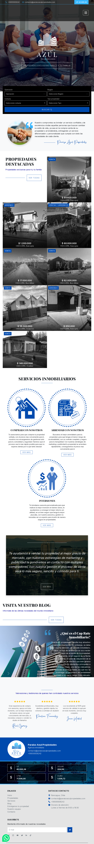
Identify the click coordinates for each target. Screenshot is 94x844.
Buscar (47, 110)
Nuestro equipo (14, 809)
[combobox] (26, 103)
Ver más (26, 452)
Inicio (9, 795)
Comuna (8, 99)
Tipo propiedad (53, 99)
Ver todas (34, 178)
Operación (9, 90)
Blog (9, 803)
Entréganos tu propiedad (18, 806)
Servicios (11, 801)
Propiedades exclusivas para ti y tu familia (47, 66)
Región (50, 90)
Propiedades (12, 798)
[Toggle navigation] (86, 12)
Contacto (11, 812)
